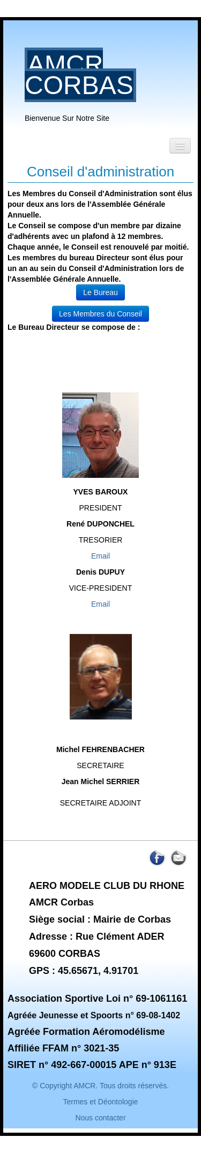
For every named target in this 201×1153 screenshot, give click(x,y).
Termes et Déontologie (100, 1101)
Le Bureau (100, 292)
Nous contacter (100, 1117)
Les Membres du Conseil (100, 313)
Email (100, 556)
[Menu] (180, 145)
